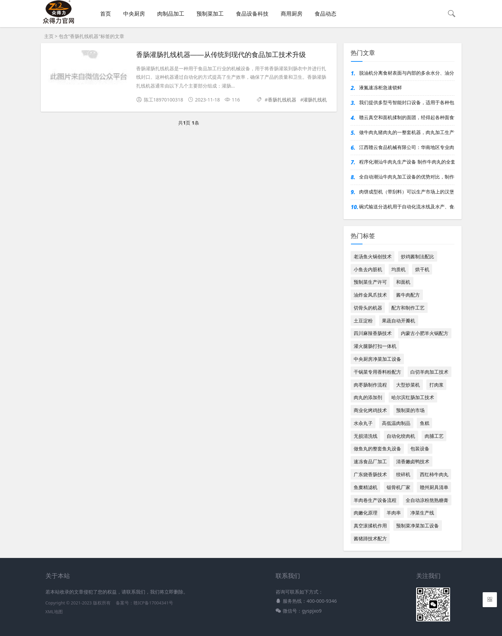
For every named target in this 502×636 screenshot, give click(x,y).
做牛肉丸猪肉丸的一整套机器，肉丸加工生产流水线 (406, 132)
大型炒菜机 (408, 384)
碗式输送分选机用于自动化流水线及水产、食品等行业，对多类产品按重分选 (406, 206)
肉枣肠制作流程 (370, 384)
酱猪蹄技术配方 (370, 538)
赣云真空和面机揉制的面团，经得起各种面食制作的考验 (406, 117)
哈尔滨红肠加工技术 (412, 397)
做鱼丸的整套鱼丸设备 (377, 448)
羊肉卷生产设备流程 (375, 500)
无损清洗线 (365, 436)
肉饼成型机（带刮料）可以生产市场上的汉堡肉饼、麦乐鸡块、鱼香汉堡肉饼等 (406, 191)
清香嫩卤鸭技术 (412, 461)
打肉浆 (436, 384)
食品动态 (325, 13)
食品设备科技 (252, 13)
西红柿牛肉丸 (434, 474)
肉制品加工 (170, 13)
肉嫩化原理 (365, 512)
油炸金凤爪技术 (370, 295)
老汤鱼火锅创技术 (373, 256)
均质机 (398, 269)
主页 (49, 36)
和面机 (403, 282)
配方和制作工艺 (408, 307)
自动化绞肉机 (401, 436)
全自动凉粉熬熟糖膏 (427, 500)
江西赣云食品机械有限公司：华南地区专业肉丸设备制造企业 (406, 147)
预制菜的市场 (410, 410)
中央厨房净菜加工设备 (377, 359)
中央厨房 (134, 13)
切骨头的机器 (368, 307)
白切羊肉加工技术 (429, 372)
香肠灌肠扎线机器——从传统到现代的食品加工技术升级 (221, 54)
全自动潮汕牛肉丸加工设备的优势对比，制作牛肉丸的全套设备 (406, 176)
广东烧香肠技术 (370, 474)
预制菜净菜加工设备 (417, 525)
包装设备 (419, 448)
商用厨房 (291, 13)
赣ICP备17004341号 (153, 603)
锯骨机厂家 (398, 487)
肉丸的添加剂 (368, 397)
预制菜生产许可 (370, 282)
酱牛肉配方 (408, 295)
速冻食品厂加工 (370, 461)
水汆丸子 (363, 423)
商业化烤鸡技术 (370, 410)
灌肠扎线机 (315, 99)
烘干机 (422, 269)
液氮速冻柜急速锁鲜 (380, 87)
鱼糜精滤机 (365, 487)
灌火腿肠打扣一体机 (375, 346)
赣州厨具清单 (434, 487)
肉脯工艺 (434, 436)
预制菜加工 (210, 13)
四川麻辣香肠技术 (373, 333)
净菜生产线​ (422, 512)
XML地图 (54, 612)
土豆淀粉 (363, 320)
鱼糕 (424, 423)
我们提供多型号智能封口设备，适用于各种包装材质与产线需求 (406, 102)
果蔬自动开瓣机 (398, 320)
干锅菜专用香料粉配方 (377, 372)
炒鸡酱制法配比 (417, 256)
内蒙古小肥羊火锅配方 (424, 333)
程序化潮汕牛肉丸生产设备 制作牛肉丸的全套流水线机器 (406, 161)
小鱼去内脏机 (368, 269)
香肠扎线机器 (282, 99)
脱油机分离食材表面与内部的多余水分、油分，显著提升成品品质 (406, 73)
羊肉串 (394, 512)
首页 (105, 13)
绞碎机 (403, 474)
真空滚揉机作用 (370, 525)
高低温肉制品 (396, 423)
